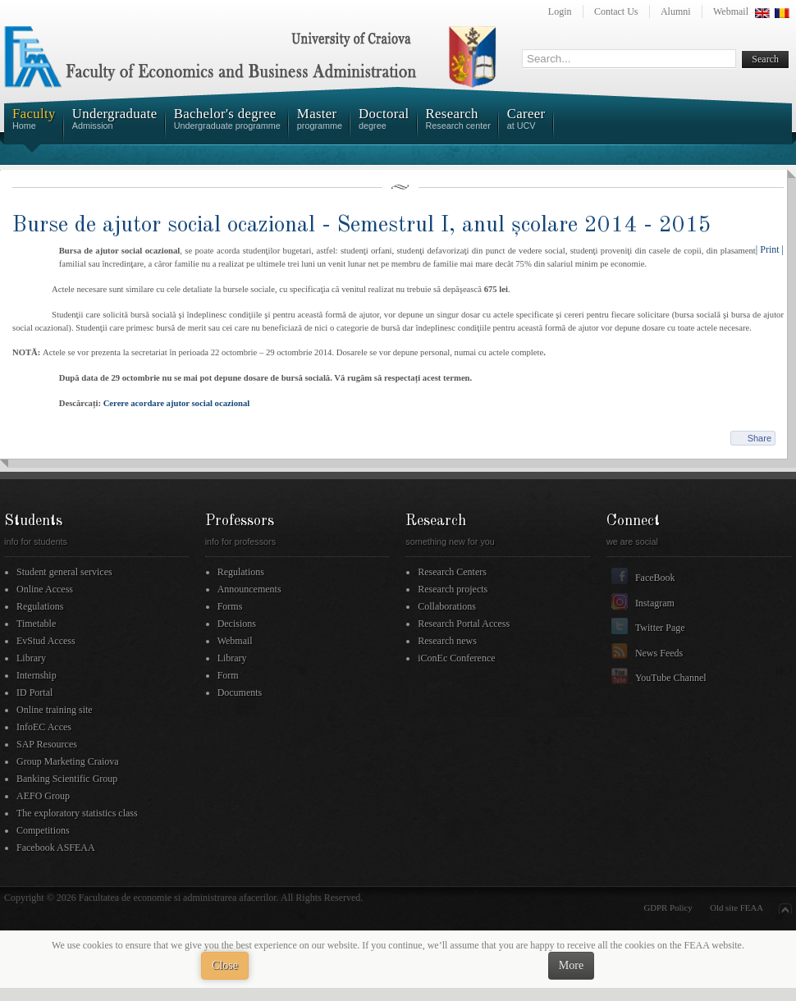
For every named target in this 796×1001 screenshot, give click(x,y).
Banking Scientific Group (66, 778)
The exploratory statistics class (77, 813)
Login (560, 11)
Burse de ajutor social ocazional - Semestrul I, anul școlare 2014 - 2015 (361, 225)
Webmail (730, 11)
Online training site (54, 709)
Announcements (249, 589)
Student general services (64, 572)
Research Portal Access (464, 623)
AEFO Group (43, 796)
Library (31, 658)
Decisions (236, 623)
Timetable (36, 623)
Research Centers (452, 572)
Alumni (676, 11)
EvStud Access (45, 641)
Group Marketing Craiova (67, 761)
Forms (230, 606)
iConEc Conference (456, 658)
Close (225, 965)
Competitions (43, 830)
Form (228, 675)
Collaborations (447, 606)
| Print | (770, 249)
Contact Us (616, 11)
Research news (447, 641)
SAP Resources (46, 744)
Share (759, 438)
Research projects (452, 589)
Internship (36, 675)
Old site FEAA (736, 907)
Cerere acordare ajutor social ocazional (176, 403)
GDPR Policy (668, 907)
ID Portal (34, 692)
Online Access (44, 589)
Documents (240, 692)
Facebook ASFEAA (55, 847)
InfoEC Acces (43, 727)
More (571, 965)
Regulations (39, 606)
